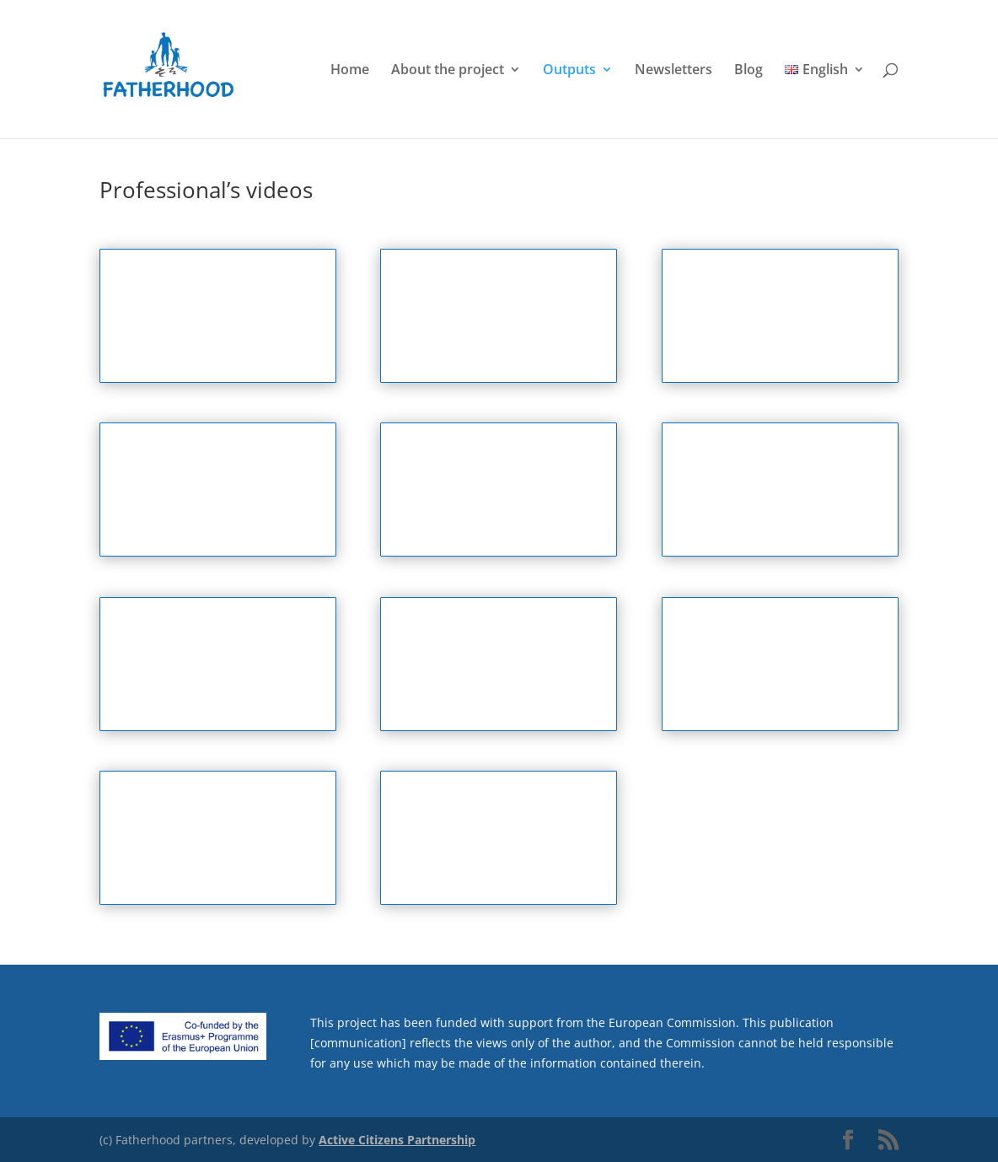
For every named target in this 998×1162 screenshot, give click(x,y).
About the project (447, 70)
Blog (748, 70)
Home (349, 70)
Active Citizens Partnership (397, 1140)
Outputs (569, 70)
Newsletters (673, 70)
